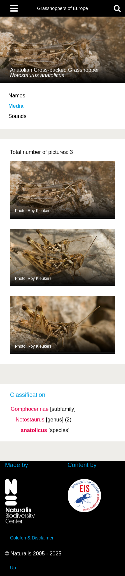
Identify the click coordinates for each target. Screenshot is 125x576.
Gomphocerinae (30, 409)
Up (13, 567)
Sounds (17, 116)
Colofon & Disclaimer (32, 537)
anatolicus (34, 430)
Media (15, 106)
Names (16, 95)
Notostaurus (30, 419)
